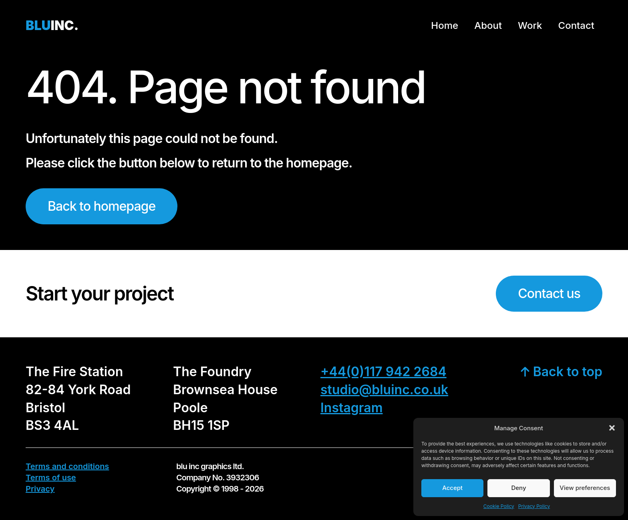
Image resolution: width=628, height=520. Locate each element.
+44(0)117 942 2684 (383, 371)
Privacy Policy (534, 506)
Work (530, 25)
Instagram (351, 407)
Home (444, 25)
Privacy (40, 489)
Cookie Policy (498, 506)
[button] (612, 428)
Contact (576, 25)
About (488, 25)
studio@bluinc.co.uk (384, 389)
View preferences (585, 488)
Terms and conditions (67, 466)
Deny (518, 488)
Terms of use (51, 477)
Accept (452, 488)
